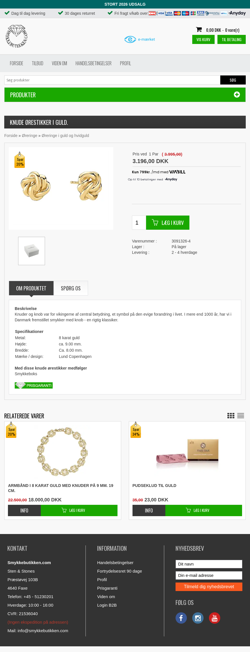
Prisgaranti (107, 588)
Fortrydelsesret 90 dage (119, 571)
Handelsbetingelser (94, 63)
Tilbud (37, 63)
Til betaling (232, 39)
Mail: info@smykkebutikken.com (37, 630)
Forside (16, 63)
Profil (125, 63)
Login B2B (107, 605)
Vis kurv (203, 39)
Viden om (59, 63)
